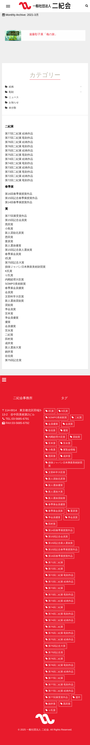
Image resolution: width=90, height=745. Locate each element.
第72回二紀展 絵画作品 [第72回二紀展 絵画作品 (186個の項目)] (60, 576)
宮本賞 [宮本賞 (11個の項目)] (52, 437)
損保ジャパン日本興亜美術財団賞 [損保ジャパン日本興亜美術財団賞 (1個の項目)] (65, 458)
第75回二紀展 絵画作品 (19, 144)
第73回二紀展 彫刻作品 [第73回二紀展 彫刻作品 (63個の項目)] (60, 588)
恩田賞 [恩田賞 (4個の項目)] (52, 450)
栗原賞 (9, 235)
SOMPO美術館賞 (15, 278)
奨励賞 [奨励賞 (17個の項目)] (76, 431)
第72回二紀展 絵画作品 (19, 170)
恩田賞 (9, 231)
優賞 (7, 316)
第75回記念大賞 (14, 256)
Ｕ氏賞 (9, 269)
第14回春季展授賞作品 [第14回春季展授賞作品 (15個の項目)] (60, 524)
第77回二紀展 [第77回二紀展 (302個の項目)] (55, 672)
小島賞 (9, 222)
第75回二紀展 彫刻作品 (19, 149)
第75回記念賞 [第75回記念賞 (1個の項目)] (55, 646)
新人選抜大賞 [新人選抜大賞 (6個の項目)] (55, 485)
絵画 (11, 81)
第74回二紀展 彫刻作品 (19, 157)
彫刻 (11, 86)
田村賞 (9, 333)
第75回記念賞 (13, 354)
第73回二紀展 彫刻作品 (19, 166)
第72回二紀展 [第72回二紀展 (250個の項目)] (55, 563)
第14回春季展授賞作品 (18, 196)
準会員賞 (10, 303)
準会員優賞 (12, 312)
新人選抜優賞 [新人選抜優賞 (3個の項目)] (55, 479)
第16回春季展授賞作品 (18, 188)
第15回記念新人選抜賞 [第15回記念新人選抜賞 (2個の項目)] (60, 537)
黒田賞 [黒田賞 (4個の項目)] (66, 698)
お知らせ (14, 96)
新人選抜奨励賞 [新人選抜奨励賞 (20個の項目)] (56, 492)
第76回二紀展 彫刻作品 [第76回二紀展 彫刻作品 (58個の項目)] (60, 659)
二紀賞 (9, 329)
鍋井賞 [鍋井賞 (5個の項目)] (52, 698)
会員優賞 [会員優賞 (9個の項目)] (53, 418)
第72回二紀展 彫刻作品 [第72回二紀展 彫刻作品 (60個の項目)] (60, 569)
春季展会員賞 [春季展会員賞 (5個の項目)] (55, 505)
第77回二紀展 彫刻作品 (19, 132)
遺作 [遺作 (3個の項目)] (78, 691)
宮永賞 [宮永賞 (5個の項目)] (66, 437)
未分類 (12, 102)
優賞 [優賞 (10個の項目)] (65, 424)
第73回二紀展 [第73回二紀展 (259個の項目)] (55, 582)
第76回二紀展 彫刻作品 (19, 140)
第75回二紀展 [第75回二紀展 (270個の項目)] (55, 620)
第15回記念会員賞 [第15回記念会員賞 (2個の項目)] (58, 530)
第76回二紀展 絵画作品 (19, 136)
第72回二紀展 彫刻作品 (19, 174)
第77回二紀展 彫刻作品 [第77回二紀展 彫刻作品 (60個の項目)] (60, 678)
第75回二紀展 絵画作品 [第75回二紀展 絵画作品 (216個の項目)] (60, 633)
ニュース (14, 91)
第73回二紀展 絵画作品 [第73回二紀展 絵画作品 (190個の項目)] (60, 595)
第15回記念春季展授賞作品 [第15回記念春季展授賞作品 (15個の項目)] (63, 543)
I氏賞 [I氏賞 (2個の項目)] (51, 405)
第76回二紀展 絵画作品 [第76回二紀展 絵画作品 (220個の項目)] (60, 666)
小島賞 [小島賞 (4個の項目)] (52, 444)
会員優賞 (10, 320)
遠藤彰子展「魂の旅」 (43, 34)
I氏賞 (8, 252)
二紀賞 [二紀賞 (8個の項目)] (78, 411)
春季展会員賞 (13, 248)
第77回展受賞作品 (16, 210)
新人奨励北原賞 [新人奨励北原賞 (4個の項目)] (56, 473)
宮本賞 (9, 307)
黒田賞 (9, 218)
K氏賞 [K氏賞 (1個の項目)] (64, 405)
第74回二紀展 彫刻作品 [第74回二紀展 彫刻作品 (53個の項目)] (60, 608)
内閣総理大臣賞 (14, 273)
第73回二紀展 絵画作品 (19, 161)
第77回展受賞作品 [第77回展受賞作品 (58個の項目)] (58, 691)
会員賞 (9, 286)
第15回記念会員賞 (16, 214)
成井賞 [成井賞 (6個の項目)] (66, 450)
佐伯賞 (9, 350)
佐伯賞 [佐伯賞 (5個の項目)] (52, 424)
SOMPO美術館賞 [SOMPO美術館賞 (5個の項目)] (57, 411)
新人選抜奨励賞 (14, 295)
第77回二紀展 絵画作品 (19, 127)
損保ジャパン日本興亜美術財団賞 (25, 261)
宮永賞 (9, 324)
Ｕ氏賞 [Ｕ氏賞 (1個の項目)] (52, 704)
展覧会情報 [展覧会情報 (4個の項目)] (69, 444)
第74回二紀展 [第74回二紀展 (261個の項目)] (55, 601)
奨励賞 (9, 299)
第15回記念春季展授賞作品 (21, 192)
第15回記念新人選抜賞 (18, 244)
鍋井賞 (9, 346)
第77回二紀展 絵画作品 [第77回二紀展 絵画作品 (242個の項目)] (60, 685)
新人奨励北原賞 (14, 227)
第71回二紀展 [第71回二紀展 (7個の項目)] (55, 556)
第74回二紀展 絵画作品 (19, 153)
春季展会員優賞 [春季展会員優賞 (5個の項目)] (56, 498)
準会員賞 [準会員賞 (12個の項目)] (73, 511)
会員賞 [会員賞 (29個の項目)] (69, 418)
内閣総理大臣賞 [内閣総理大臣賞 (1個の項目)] (56, 431)
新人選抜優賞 (13, 239)
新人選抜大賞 (13, 341)
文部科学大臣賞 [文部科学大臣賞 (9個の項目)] (56, 466)
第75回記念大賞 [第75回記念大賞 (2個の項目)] (56, 640)
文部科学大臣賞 (14, 290)
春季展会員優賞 (14, 282)
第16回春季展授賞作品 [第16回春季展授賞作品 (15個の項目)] (60, 550)
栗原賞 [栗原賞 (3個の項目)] (74, 505)
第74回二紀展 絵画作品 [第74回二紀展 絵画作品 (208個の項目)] (60, 614)
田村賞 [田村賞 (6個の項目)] (52, 518)
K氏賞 (8, 265)
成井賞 (9, 337)
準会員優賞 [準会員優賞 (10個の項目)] (54, 511)
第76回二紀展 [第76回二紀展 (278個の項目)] (55, 653)
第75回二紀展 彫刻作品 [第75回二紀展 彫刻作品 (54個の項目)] (60, 627)
